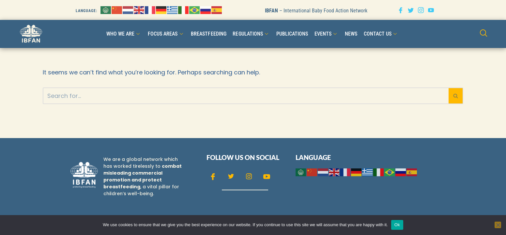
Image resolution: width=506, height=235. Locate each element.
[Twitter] (411, 10)
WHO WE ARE (123, 34)
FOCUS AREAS (166, 34)
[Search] (245, 95)
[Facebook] (401, 10)
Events (326, 34)
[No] (498, 225)
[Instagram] (421, 10)
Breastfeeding (208, 34)
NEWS (351, 34)
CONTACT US (380, 34)
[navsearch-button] (483, 34)
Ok (397, 224)
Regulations (251, 34)
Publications (292, 34)
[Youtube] (431, 10)
